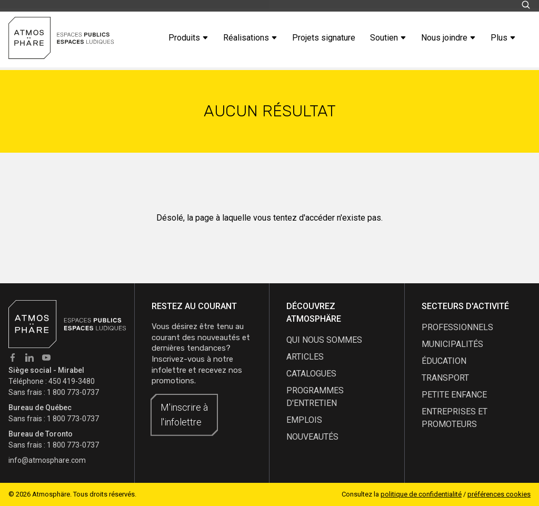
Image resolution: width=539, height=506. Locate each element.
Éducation (444, 361)
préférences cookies (499, 494)
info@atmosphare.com (47, 460)
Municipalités (452, 344)
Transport (445, 378)
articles (305, 357)
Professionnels (457, 327)
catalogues (311, 374)
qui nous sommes (324, 340)
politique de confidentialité (421, 494)
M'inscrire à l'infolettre (184, 415)
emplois (304, 420)
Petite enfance (454, 395)
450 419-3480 (71, 381)
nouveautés (312, 437)
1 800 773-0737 (73, 392)
